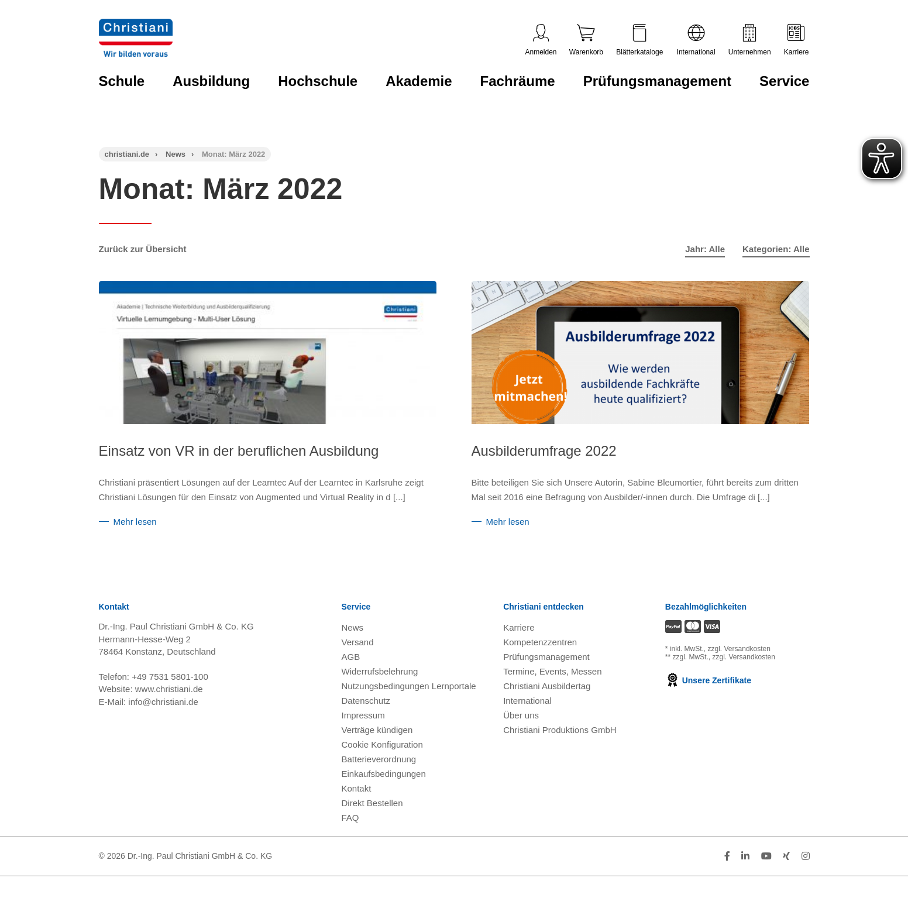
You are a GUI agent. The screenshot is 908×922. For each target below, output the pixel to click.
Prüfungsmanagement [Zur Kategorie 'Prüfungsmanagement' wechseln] (657, 81)
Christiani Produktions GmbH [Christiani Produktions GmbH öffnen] (559, 758)
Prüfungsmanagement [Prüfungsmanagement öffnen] (546, 685)
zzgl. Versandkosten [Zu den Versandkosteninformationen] (739, 677)
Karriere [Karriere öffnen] (518, 656)
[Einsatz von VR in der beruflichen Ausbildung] (268, 370)
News (175, 154)
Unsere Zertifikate (708, 709)
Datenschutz (366, 729)
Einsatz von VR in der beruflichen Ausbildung (239, 451)
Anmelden (541, 40)
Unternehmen (749, 40)
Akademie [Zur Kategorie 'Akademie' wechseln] (419, 81)
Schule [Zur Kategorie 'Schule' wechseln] (122, 81)
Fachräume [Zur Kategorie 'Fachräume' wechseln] (517, 81)
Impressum (363, 744)
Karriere (796, 40)
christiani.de (127, 154)
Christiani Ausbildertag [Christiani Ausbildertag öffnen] (546, 715)
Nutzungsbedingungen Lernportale (409, 715)
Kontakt (357, 817)
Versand (358, 671)
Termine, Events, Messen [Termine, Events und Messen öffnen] (552, 700)
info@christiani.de (163, 730)
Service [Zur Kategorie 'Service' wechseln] (784, 81)
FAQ (350, 846)
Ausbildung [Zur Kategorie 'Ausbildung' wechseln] (211, 81)
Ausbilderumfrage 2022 (513, 451)
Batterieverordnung (379, 788)
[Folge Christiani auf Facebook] (727, 885)
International (696, 40)
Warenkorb (586, 40)
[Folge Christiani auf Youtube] (766, 885)
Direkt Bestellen (372, 832)
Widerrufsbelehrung (380, 700)
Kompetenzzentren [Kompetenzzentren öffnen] (540, 671)
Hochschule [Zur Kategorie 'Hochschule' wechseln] (317, 81)
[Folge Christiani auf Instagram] (806, 885)
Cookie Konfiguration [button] (382, 773)
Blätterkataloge (639, 40)
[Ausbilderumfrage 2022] (610, 376)
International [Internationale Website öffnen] (527, 729)
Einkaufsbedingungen (384, 802)
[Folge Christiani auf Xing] (786, 885)
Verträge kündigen (377, 758)
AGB (351, 685)
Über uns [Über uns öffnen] (521, 744)
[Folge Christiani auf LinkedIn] (745, 885)
